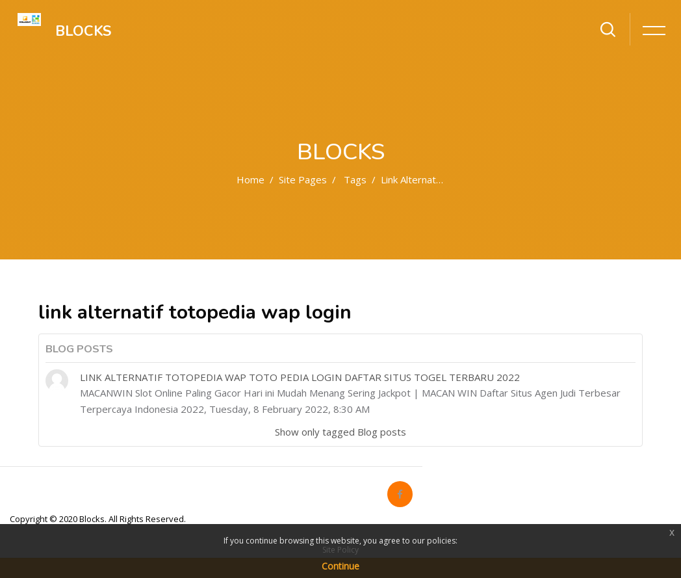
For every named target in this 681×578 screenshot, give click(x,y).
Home (250, 179)
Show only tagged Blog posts (340, 431)
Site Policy (340, 549)
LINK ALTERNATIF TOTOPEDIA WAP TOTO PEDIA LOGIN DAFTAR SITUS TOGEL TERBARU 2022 (300, 377)
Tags (355, 179)
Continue (340, 566)
